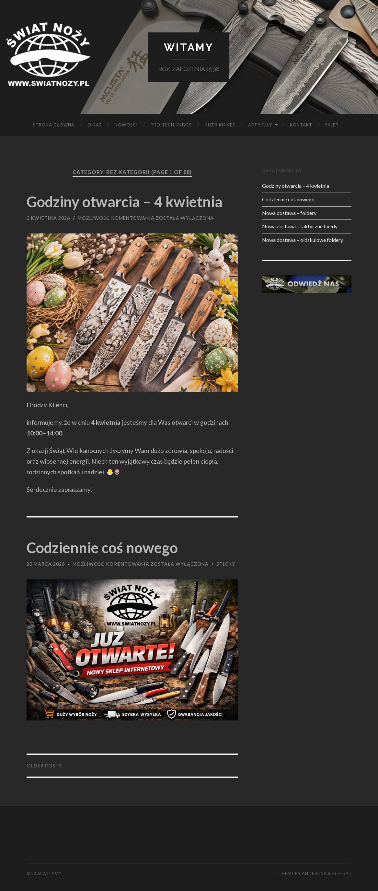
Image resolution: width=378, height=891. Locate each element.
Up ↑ (346, 873)
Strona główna (53, 124)
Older (44, 765)
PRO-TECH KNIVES (171, 124)
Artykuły (260, 124)
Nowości (126, 124)
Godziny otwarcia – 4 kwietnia (125, 201)
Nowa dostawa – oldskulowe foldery (302, 240)
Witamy (189, 47)
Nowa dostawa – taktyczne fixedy (300, 226)
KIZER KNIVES (220, 124)
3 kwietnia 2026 (48, 218)
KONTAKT (301, 124)
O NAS (94, 124)
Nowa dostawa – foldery (289, 213)
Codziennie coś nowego (102, 547)
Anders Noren (319, 873)
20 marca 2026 (46, 564)
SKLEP (331, 124)
